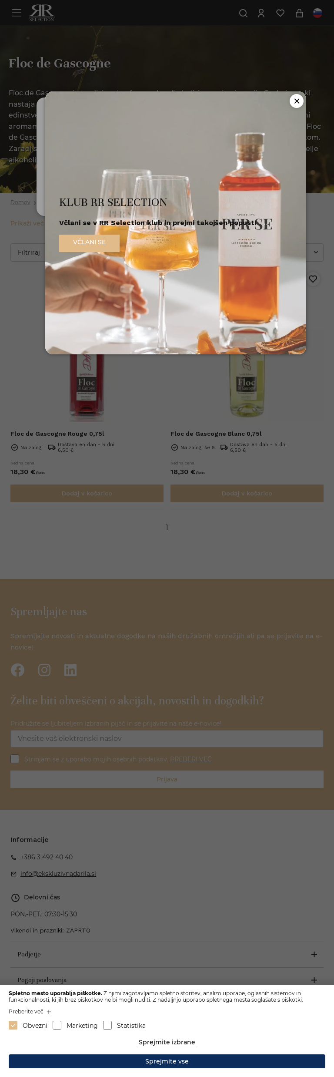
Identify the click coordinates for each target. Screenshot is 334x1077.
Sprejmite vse (167, 1061)
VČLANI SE (89, 242)
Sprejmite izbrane (167, 1042)
